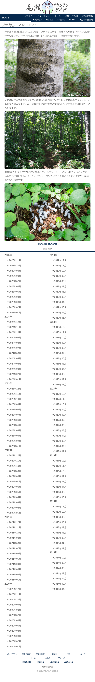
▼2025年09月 (14, 271)
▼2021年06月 (14, 553)
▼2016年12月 (59, 460)
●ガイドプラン (42, 16)
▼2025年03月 (14, 302)
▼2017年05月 (59, 430)
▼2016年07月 (59, 487)
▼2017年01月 (59, 451)
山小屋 (47, 658)
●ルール (72, 19)
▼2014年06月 (59, 578)
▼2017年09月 (59, 409)
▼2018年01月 (59, 384)
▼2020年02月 (14, 641)
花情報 (54, 654)
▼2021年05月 (14, 559)
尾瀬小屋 (55, 662)
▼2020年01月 (14, 646)
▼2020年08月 (14, 610)
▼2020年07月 (14, 615)
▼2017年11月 (59, 399)
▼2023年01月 (14, 446)
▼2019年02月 (59, 312)
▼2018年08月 (59, 348)
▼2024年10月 (14, 332)
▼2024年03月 (14, 369)
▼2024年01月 (14, 379)
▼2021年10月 (14, 532)
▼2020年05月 (14, 625)
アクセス (61, 658)
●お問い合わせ (86, 19)
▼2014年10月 (59, 557)
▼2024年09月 (14, 337)
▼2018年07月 (59, 353)
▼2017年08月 (59, 415)
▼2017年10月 (59, 404)
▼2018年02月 (59, 379)
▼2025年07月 (14, 281)
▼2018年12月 (59, 327)
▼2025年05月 (14, 292)
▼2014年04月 (59, 589)
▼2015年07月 (59, 527)
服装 (68, 654)
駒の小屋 (69, 662)
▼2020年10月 (14, 599)
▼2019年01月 (59, 318)
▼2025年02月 (14, 307)
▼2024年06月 (14, 353)
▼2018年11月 (59, 332)
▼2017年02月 (59, 446)
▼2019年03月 (59, 307)
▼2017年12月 (59, 394)
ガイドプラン (12, 654)
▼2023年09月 (14, 404)
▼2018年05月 (59, 364)
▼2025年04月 (14, 297)
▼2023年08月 (14, 409)
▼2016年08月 (59, 481)
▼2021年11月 (14, 527)
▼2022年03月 (14, 502)
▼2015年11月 (59, 506)
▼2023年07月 (14, 415)
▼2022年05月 (14, 492)
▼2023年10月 (14, 399)
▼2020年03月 (14, 636)
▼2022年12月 (14, 455)
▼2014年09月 (59, 563)
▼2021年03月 (14, 569)
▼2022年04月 (14, 497)
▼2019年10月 (59, 271)
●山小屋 (49, 19)
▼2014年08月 (59, 568)
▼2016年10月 (59, 471)
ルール (33, 658)
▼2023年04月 (14, 430)
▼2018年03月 (59, 374)
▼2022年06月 (14, 487)
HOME (5, 17)
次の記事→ (53, 244)
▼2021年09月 (14, 538)
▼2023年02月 (14, 441)
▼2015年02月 (59, 548)
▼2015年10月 (59, 512)
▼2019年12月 (59, 260)
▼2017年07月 (59, 420)
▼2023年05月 (14, 425)
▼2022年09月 (14, 471)
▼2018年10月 (59, 337)
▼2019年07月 (59, 286)
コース (82, 654)
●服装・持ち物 (71, 16)
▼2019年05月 (59, 297)
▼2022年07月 (14, 481)
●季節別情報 (87, 16)
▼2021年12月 (14, 522)
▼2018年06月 (59, 358)
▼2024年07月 (14, 348)
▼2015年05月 (59, 538)
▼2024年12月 (14, 322)
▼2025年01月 (14, 312)
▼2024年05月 (14, 358)
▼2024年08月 (14, 343)
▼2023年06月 (14, 420)
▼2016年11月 (59, 466)
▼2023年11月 (14, 394)
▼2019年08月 (59, 281)
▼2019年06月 (59, 292)
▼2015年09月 (59, 517)
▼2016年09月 (59, 476)
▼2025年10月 (14, 265)
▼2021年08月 (14, 543)
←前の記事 (41, 244)
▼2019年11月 (59, 265)
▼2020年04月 (14, 631)
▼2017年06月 (59, 425)
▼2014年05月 (59, 584)
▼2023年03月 (14, 436)
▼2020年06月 (14, 620)
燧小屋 (41, 662)
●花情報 (61, 19)
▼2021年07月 (14, 548)
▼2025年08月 (14, 276)
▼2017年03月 (59, 441)
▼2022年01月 (14, 513)
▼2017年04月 (59, 436)
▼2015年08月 (59, 522)
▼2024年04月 (14, 364)
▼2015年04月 (59, 543)
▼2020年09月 (14, 604)
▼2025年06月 (14, 286)
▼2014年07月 (59, 573)
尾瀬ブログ (26, 654)
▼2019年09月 (59, 276)
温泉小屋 (27, 662)
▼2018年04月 (59, 369)
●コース (57, 16)
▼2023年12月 (14, 389)
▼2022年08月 (14, 476)
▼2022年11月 (14, 460)
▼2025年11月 (14, 260)
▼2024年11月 (14, 327)
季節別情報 (40, 654)
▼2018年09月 (59, 343)
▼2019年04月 (59, 302)
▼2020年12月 (14, 589)
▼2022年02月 (14, 507)
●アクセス (37, 19)
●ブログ (28, 16)
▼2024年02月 (14, 374)
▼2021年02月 (14, 574)
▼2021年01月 (14, 579)
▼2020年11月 (14, 594)
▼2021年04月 (14, 564)
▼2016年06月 (59, 492)
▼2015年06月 (59, 532)
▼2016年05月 (59, 497)
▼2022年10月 (14, 466)
